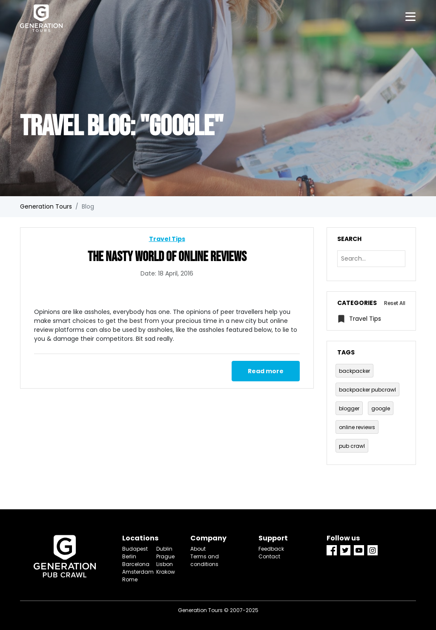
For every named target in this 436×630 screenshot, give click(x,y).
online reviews (357, 427)
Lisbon (164, 564)
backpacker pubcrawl (367, 389)
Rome (130, 579)
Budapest (132, 548)
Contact (269, 556)
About (198, 548)
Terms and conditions (204, 560)
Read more (266, 371)
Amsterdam (132, 571)
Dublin (164, 548)
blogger (349, 408)
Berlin (129, 556)
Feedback (271, 548)
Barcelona (132, 564)
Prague (165, 556)
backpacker (354, 371)
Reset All (394, 303)
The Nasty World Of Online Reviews (167, 257)
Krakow (165, 571)
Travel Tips (167, 239)
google (380, 408)
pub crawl (352, 446)
